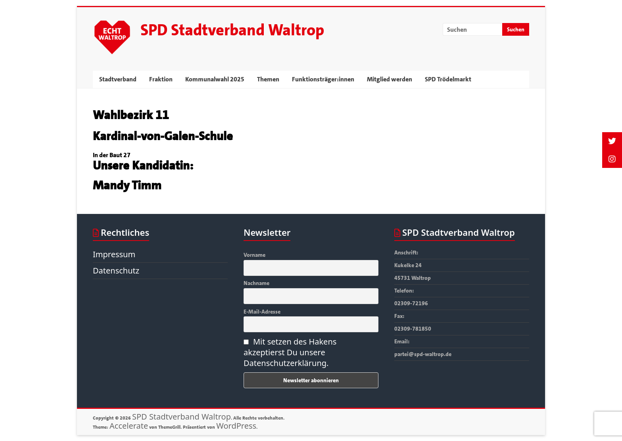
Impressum (114, 254)
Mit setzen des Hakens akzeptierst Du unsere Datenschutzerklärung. (290, 352)
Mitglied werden (389, 79)
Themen (268, 79)
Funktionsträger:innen (323, 79)
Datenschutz (116, 270)
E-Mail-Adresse (262, 311)
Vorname (254, 254)
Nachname (256, 283)
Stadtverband (117, 79)
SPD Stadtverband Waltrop (232, 30)
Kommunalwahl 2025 (214, 79)
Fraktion (161, 79)
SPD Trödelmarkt (448, 79)
